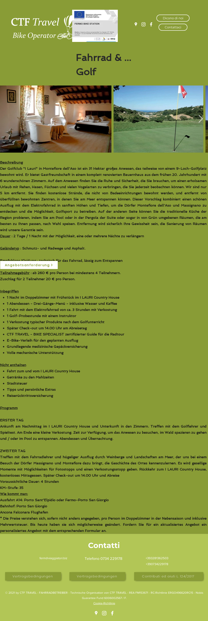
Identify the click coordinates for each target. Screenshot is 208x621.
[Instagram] (143, 24)
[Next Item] (200, 119)
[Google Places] (136, 24)
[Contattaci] (173, 27)
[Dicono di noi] (173, 18)
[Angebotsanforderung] (29, 265)
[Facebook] (151, 24)
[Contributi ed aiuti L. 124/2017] (168, 576)
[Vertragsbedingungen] (33, 576)
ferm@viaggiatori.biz (53, 558)
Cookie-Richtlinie (104, 603)
